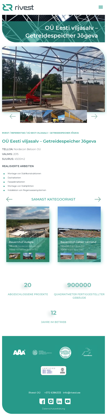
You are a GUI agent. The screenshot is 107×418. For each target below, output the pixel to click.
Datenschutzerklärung (53, 408)
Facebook (42, 400)
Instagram (51, 400)
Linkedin (59, 400)
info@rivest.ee (71, 392)
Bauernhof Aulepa (21, 242)
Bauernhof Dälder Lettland (78, 242)
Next (94, 116)
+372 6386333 (52, 392)
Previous (13, 116)
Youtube (67, 400)
